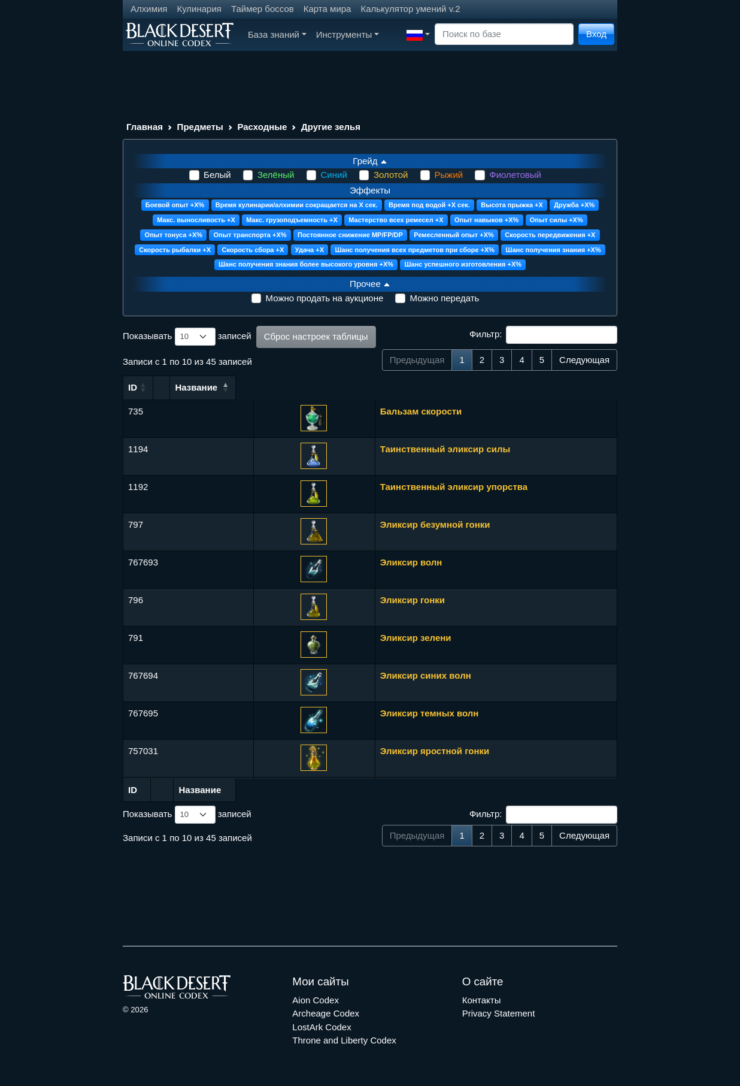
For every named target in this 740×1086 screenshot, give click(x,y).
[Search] (504, 34)
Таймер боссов (262, 9)
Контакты (481, 1000)
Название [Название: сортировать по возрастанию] (238, 387)
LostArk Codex (321, 1027)
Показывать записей (187, 337)
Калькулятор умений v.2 (410, 9)
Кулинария (199, 9)
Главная (144, 127)
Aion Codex (315, 1000)
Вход (596, 34)
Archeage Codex (325, 1013)
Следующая (584, 360)
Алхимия (149, 9)
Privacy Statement (498, 1013)
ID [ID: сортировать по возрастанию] (132, 387)
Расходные (262, 127)
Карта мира (327, 9)
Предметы (200, 127)
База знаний (277, 34)
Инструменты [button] (347, 34)
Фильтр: (543, 335)
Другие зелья (330, 127)
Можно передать (444, 298)
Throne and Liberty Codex (344, 1040)
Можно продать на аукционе (325, 298)
